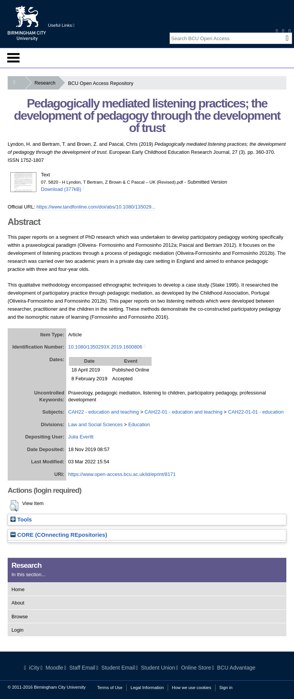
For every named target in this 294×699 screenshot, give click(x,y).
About (17, 603)
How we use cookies (191, 687)
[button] (14, 506)
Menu (13, 57)
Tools (21, 520)
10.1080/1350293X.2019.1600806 (105, 347)
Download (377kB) (61, 189)
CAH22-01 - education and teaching (183, 412)
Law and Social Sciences (95, 424)
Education (139, 424)
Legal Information (147, 687)
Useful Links (61, 25)
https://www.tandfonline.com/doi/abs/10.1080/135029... (95, 207)
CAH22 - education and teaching (103, 412)
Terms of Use (109, 687)
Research (46, 83)
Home (17, 589)
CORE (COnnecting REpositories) (58, 535)
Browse (19, 616)
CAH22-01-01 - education (256, 412)
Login (17, 630)
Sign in (225, 687)
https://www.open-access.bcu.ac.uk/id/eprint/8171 (122, 474)
